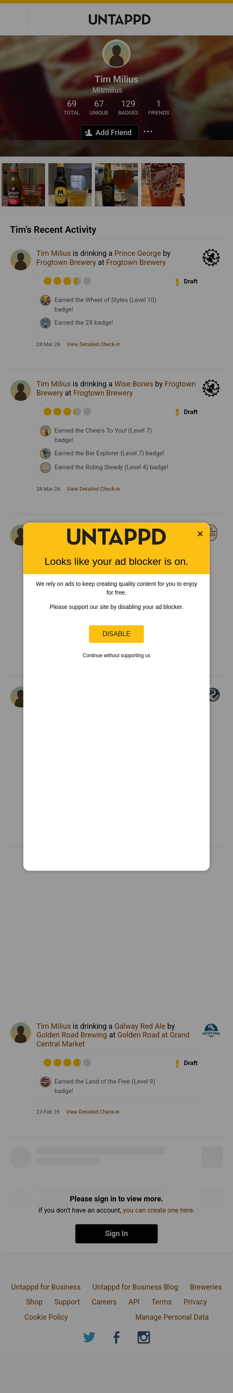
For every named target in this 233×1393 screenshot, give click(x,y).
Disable (116, 633)
